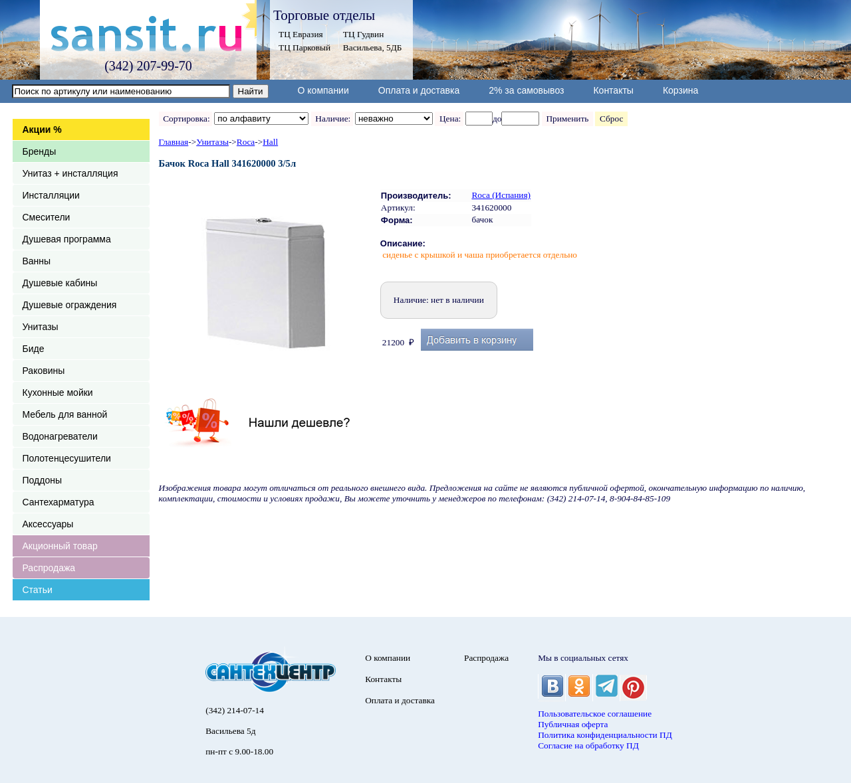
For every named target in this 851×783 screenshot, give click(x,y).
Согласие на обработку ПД (588, 745)
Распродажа (49, 568)
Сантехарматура (58, 502)
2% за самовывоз (526, 90)
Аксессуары (48, 524)
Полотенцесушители (67, 458)
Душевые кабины (60, 283)
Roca (246, 142)
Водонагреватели (60, 436)
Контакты (613, 90)
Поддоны (42, 480)
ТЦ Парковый (304, 47)
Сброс (611, 119)
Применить (567, 119)
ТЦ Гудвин (363, 34)
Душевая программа (67, 239)
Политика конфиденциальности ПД (605, 735)
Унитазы (41, 326)
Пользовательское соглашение (595, 714)
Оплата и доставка (418, 90)
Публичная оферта (573, 724)
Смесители (46, 217)
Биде (34, 348)
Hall (270, 142)
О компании (323, 90)
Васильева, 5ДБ (372, 47)
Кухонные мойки (58, 392)
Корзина (680, 90)
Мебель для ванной (65, 414)
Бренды (40, 151)
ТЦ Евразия (301, 34)
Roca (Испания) (501, 195)
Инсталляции (51, 195)
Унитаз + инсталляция (70, 173)
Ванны (37, 261)
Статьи (38, 589)
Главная (174, 142)
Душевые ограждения (70, 305)
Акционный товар (60, 546)
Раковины (44, 370)
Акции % (42, 129)
